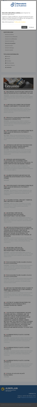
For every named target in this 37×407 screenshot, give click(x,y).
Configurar (31, 27)
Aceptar (24, 27)
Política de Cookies (20, 22)
